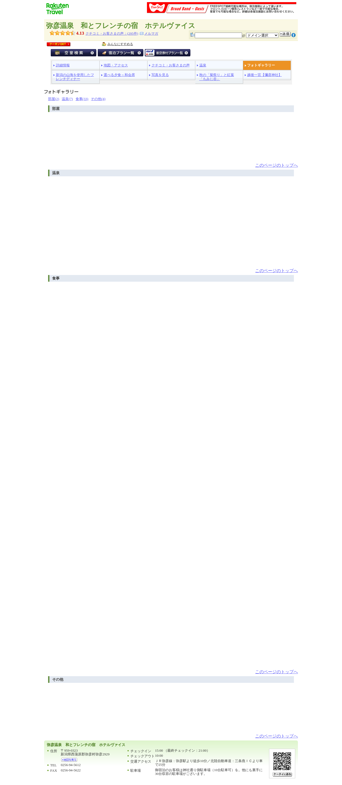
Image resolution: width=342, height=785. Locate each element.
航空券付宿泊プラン (168, 53)
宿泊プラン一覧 (120, 53)
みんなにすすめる (120, 44)
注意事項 (294, 35)
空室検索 (73, 53)
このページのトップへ (276, 165)
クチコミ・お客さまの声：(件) (112, 33)
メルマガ (151, 33)
